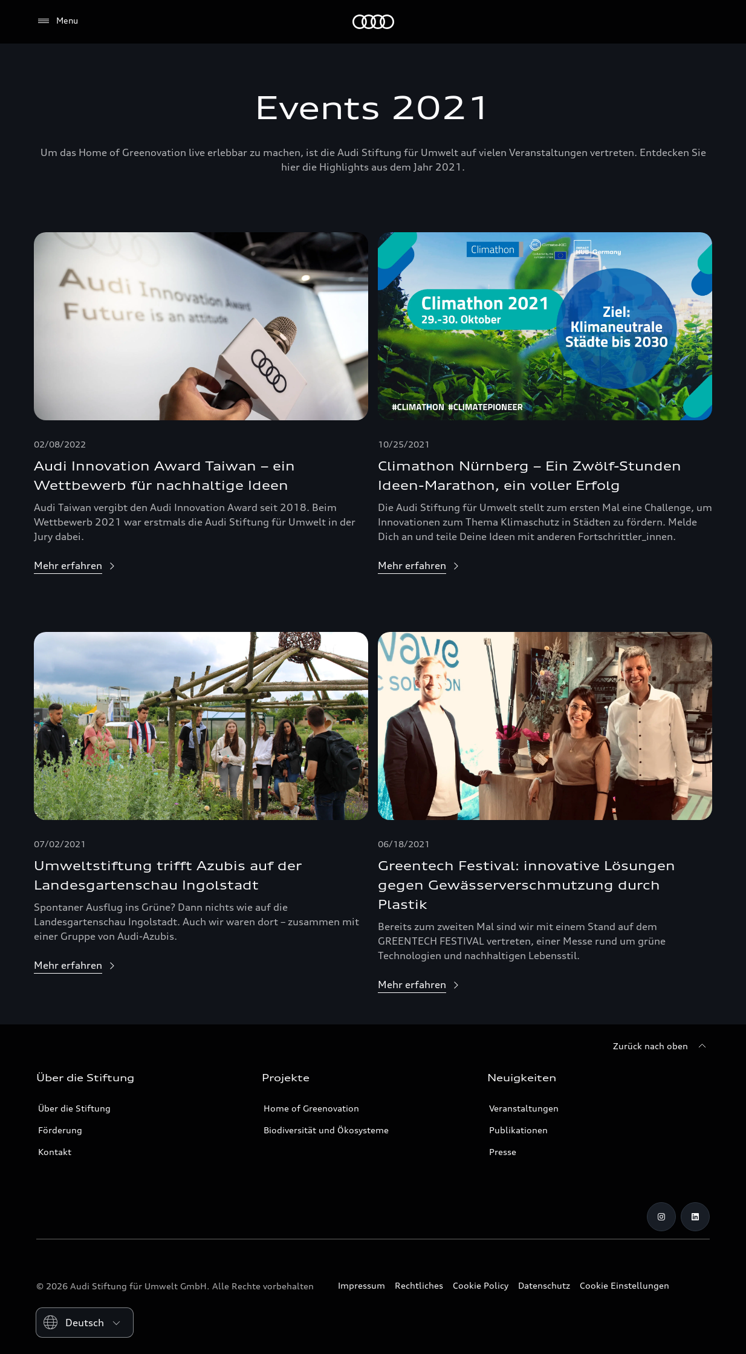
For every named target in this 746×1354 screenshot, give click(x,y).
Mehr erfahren (68, 565)
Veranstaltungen (524, 1108)
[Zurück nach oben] (661, 1046)
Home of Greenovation (311, 1108)
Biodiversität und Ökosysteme (326, 1130)
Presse (502, 1152)
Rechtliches (419, 1285)
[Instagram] (661, 1216)
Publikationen (518, 1130)
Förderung (60, 1130)
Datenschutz (544, 1285)
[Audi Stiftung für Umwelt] (373, 22)
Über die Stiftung (74, 1108)
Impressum (361, 1285)
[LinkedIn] (695, 1216)
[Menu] (57, 21)
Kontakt (54, 1152)
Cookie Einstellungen (624, 1285)
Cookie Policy (480, 1285)
